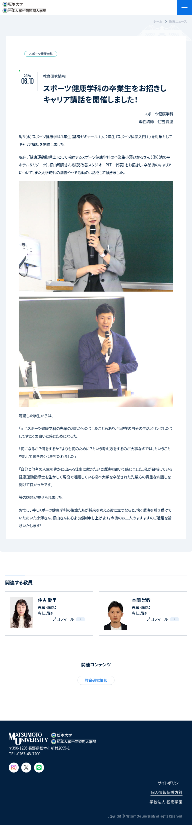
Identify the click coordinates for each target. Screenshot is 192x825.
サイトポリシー (170, 783)
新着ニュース (178, 21)
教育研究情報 (96, 680)
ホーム (157, 21)
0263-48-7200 (28, 753)
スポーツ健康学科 (40, 53)
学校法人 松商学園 (166, 802)
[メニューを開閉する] (184, 7)
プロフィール (63, 619)
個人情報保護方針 (166, 792)
